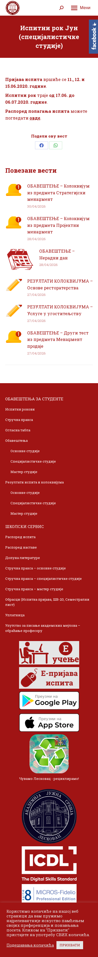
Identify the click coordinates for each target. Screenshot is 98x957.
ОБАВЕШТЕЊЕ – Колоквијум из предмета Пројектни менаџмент (58, 225)
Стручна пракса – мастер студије (34, 589)
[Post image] (13, 190)
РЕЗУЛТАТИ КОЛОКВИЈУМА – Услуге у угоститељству (60, 310)
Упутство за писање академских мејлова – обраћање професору (42, 628)
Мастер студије (23, 471)
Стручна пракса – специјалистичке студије (43, 578)
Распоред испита (20, 537)
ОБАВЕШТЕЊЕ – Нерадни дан (57, 254)
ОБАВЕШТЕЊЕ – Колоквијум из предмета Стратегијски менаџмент (58, 192)
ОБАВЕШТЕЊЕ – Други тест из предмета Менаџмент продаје (58, 339)
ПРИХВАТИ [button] (70, 945)
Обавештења (16, 440)
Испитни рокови (20, 409)
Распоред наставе (21, 547)
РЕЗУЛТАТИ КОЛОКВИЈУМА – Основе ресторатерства (60, 284)
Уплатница (15, 615)
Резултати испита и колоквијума (34, 482)
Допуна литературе (22, 557)
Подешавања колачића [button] (30, 945)
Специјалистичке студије (33, 461)
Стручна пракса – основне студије (35, 568)
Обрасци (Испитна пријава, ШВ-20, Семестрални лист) (47, 602)
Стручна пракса (19, 419)
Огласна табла (17, 430)
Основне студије (25, 451)
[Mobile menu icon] (81, 8)
